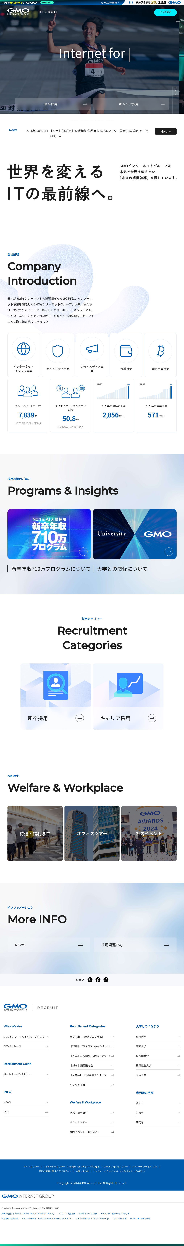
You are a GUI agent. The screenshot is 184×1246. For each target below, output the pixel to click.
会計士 (158, 1103)
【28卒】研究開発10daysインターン (92, 1056)
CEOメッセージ (26, 1046)
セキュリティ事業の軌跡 (140, 1218)
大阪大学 (158, 1075)
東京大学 (158, 1036)
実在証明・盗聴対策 (10, 1218)
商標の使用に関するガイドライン (55, 1171)
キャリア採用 (92, 1085)
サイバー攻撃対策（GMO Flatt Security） (93, 1218)
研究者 (158, 1122)
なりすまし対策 (120, 1218)
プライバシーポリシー (54, 1166)
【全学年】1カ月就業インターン (92, 1075)
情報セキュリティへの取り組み (84, 1166)
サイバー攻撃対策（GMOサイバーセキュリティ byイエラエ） (47, 1218)
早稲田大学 (158, 1056)
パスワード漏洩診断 (67, 1213)
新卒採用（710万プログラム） (92, 1036)
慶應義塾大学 (158, 1065)
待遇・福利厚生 (92, 1113)
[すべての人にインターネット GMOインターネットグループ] (158, 2)
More (166, 131)
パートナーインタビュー (26, 1074)
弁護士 (158, 1113)
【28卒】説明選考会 (92, 1065)
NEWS (26, 1102)
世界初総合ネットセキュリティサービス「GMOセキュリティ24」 (28, 1213)
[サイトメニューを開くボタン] (178, 20)
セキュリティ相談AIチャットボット (115, 1213)
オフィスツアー (92, 1122)
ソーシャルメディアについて (146, 1166)
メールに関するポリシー (116, 1166)
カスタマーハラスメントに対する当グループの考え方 (119, 1171)
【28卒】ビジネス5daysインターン (92, 1046)
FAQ (26, 1112)
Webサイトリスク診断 (88, 1213)
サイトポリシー (31, 1166)
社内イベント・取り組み (92, 1132)
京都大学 (158, 1046)
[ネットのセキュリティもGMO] (28, 2)
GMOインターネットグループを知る (26, 1036)
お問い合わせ (82, 1171)
